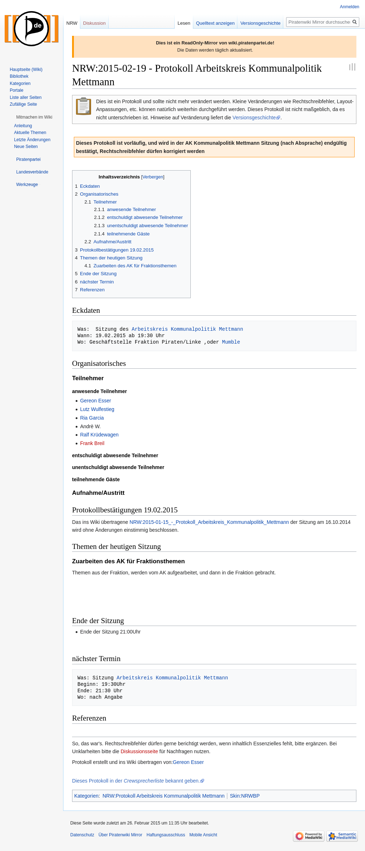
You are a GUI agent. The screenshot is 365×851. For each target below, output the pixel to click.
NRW (71, 23)
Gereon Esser (95, 400)
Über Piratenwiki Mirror (120, 834)
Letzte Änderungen (32, 139)
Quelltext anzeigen (215, 23)
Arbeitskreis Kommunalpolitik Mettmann (187, 329)
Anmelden (349, 6)
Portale (16, 90)
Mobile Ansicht (203, 834)
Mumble (231, 342)
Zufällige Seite (23, 104)
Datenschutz (82, 834)
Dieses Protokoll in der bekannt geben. (136, 781)
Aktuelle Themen (30, 132)
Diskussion (94, 23)
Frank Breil (92, 443)
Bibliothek (19, 76)
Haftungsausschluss (166, 834)
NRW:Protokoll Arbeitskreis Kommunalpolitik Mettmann (163, 796)
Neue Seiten (26, 146)
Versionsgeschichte (254, 117)
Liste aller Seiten (26, 97)
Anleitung (23, 125)
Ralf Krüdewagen (99, 435)
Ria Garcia (92, 418)
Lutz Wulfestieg (97, 409)
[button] (34, 117)
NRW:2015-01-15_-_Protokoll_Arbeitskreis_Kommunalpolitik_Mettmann (209, 522)
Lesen (183, 23)
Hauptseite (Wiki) (26, 69)
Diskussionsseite (139, 751)
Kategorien (86, 796)
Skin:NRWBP (245, 796)
